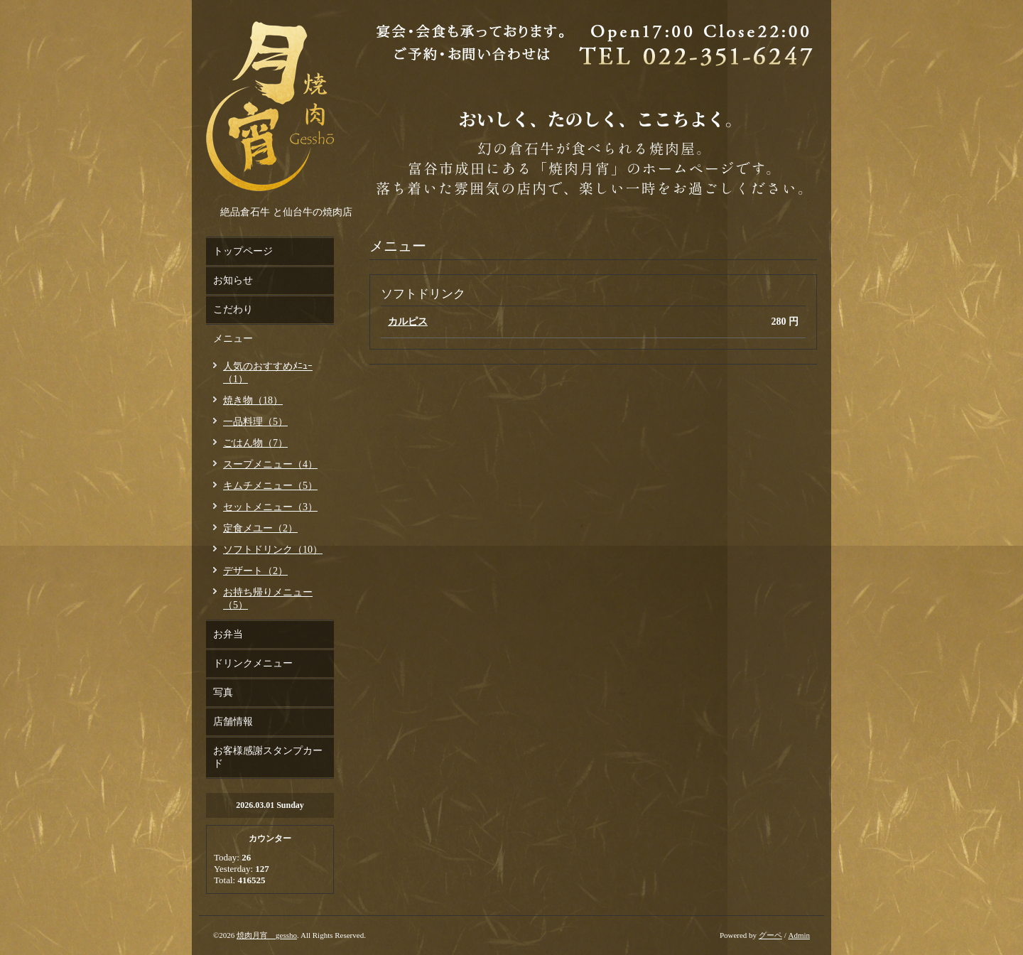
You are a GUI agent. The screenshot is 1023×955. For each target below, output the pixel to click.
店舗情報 (233, 721)
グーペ (770, 935)
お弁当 (228, 634)
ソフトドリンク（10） (273, 549)
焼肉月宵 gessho (267, 935)
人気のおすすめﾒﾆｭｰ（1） (268, 372)
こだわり (233, 309)
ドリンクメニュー (253, 663)
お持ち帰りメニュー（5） (268, 598)
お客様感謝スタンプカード (268, 757)
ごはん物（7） (255, 443)
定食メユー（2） (260, 528)
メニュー (233, 338)
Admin (799, 935)
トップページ (243, 251)
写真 (223, 692)
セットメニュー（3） (270, 507)
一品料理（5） (255, 421)
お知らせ (233, 280)
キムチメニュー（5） (270, 485)
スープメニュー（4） (270, 464)
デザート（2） (255, 571)
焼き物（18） (253, 400)
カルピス (408, 321)
